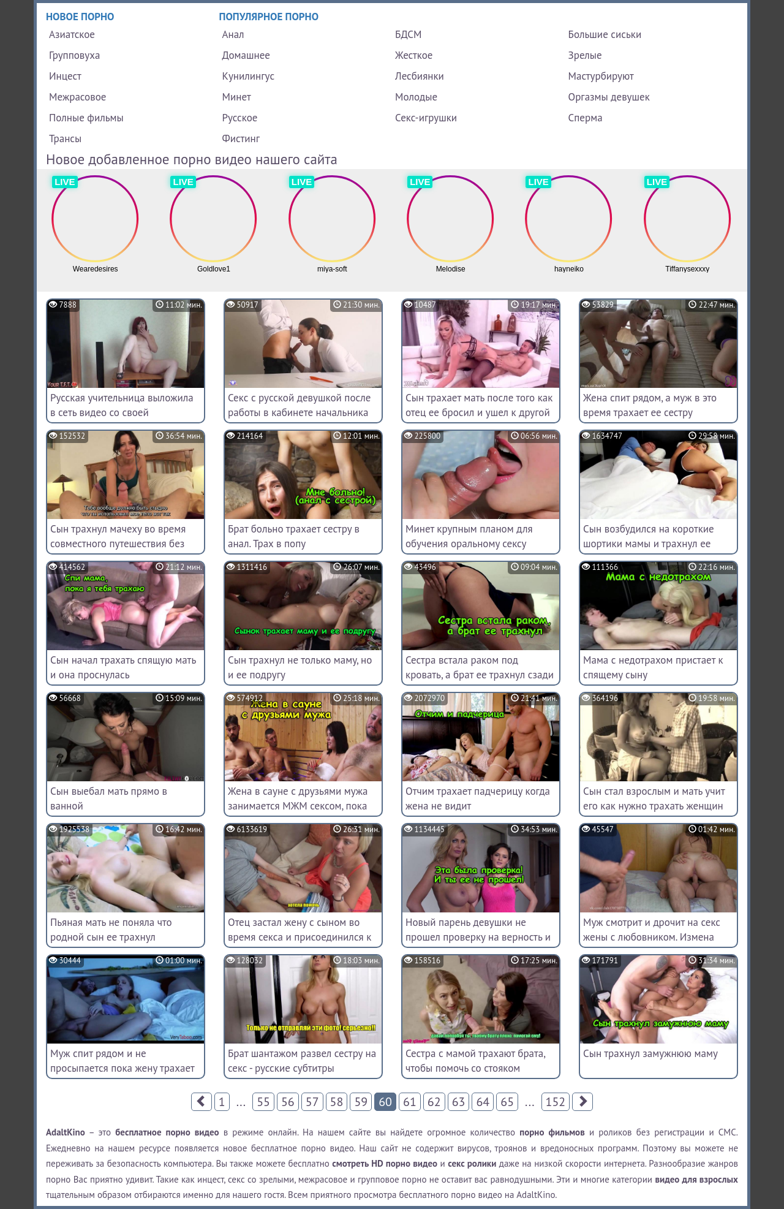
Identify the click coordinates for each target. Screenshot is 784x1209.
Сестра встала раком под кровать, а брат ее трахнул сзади (479, 667)
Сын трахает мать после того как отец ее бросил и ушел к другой (478, 405)
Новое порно (80, 16)
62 (434, 1102)
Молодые (416, 97)
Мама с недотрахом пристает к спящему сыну (653, 667)
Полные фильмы (86, 117)
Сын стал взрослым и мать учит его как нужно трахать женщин (654, 798)
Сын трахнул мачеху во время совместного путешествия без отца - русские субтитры (118, 543)
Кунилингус (248, 76)
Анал (233, 34)
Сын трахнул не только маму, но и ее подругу (300, 667)
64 (482, 1102)
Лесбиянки (419, 76)
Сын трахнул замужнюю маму (650, 1053)
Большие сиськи (605, 34)
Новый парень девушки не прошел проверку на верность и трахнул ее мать (478, 936)
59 (361, 1102)
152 (556, 1102)
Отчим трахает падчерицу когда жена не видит (477, 798)
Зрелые (585, 55)
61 (410, 1102)
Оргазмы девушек (609, 97)
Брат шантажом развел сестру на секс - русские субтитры (302, 1061)
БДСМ (408, 34)
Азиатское (72, 34)
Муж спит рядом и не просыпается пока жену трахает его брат (122, 1068)
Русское (240, 117)
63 (459, 1102)
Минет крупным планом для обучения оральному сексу (469, 536)
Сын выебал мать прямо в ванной (108, 798)
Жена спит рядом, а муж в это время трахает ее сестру (650, 405)
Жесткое (413, 55)
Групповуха (74, 55)
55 (263, 1102)
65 (507, 1102)
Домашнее (246, 55)
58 (337, 1102)
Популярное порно (269, 16)
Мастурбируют (601, 76)
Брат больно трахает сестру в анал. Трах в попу (294, 536)
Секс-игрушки (426, 117)
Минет (236, 97)
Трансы (65, 138)
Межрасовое (77, 97)
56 (288, 1102)
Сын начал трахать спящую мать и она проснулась (123, 667)
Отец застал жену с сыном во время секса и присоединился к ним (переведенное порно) (299, 936)
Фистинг (241, 138)
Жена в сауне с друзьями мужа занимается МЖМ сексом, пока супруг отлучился (298, 805)
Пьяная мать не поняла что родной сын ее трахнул (111, 929)
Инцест (65, 76)
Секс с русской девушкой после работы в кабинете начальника (299, 405)
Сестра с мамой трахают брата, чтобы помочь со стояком (475, 1061)
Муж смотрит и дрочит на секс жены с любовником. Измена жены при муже (651, 936)
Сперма (585, 117)
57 (312, 1102)
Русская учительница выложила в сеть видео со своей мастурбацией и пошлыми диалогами (122, 419)
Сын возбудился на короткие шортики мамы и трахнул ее (648, 536)
